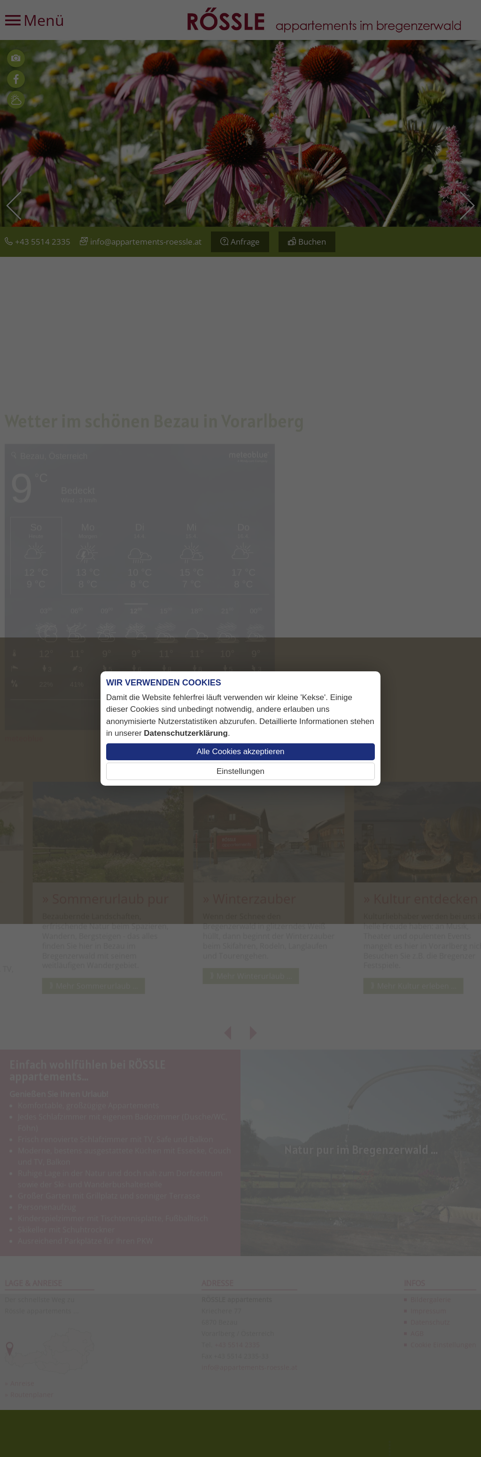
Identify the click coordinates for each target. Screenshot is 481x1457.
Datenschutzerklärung (186, 733)
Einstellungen (240, 771)
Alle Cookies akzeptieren (240, 751)
